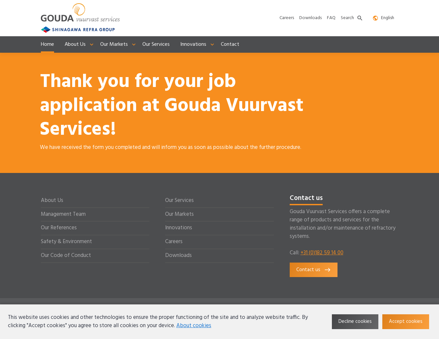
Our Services (179, 200)
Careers (174, 242)
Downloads (178, 255)
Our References (59, 228)
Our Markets (179, 214)
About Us (52, 200)
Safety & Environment (66, 242)
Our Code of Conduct (66, 255)
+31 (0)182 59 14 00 (322, 253)
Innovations (178, 228)
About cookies (193, 326)
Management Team (63, 214)
